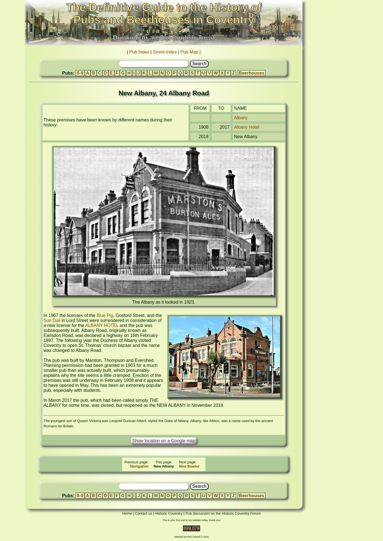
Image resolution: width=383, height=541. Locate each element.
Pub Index (139, 52)
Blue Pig (105, 315)
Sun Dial (52, 320)
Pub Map (189, 52)
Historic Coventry (169, 513)
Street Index (165, 52)
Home (127, 513)
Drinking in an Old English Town (164, 37)
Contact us (143, 513)
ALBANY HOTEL (102, 325)
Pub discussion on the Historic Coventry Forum (223, 513)
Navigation (139, 466)
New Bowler (189, 466)
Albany (241, 117)
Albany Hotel (246, 127)
